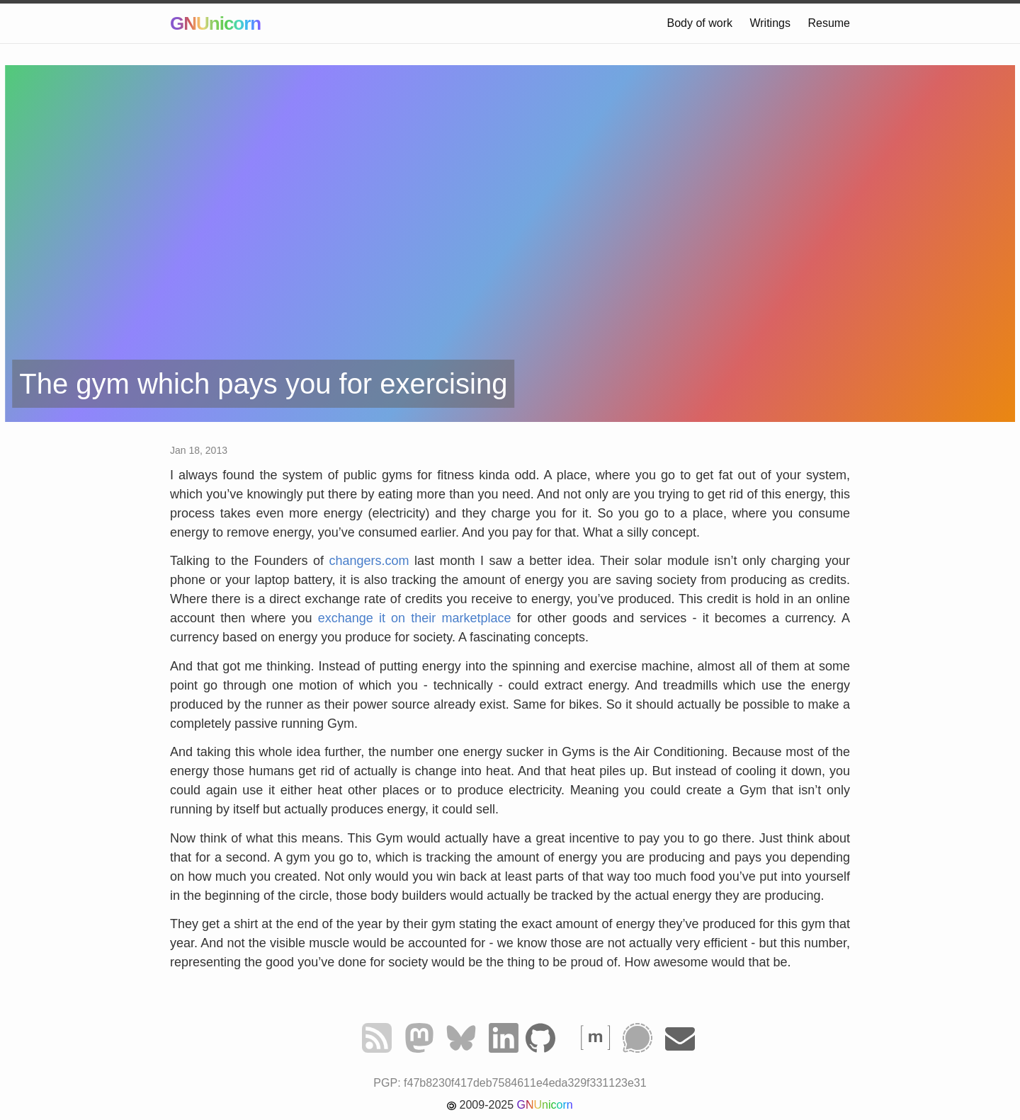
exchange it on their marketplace (414, 618)
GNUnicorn (215, 23)
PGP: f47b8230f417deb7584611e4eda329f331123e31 (509, 1083)
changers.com (369, 561)
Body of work (699, 23)
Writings (769, 23)
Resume (829, 23)
